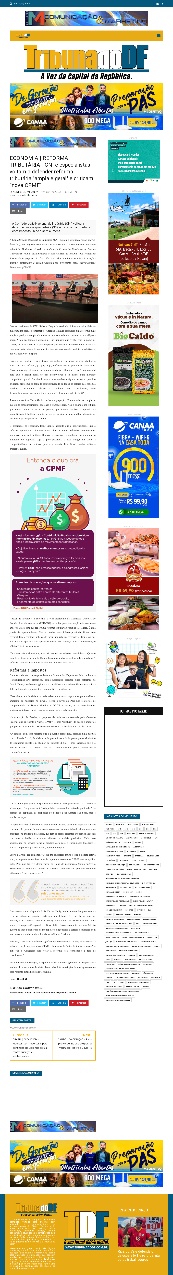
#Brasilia (120, 824)
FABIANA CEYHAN (123, 914)
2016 (126, 829)
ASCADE (138, 842)
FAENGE (137, 914)
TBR (107, 982)
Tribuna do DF (132, 987)
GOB (138, 923)
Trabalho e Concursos (138, 982)
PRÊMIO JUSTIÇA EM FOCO (129, 964)
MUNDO (132, 955)
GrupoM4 (135, 928)
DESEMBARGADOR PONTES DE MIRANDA (122, 878)
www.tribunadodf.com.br (23, 195)
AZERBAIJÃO (138, 847)
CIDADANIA (123, 860)
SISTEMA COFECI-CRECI (125, 977)
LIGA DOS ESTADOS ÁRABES (117, 946)
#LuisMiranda (148, 824)
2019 (133, 829)
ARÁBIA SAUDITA (113, 842)
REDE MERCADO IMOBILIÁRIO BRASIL (120, 968)
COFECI (142, 860)
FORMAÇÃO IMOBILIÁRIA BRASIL (119, 923)
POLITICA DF (130, 959)
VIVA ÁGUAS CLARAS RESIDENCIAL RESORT (123, 991)
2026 (121, 833)
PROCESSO (147, 964)
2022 (154, 829)
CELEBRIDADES (153, 856)
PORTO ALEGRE (145, 959)
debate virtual (33, 249)
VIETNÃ (146, 987)
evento (109, 914)
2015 (119, 829)
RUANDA (136, 973)
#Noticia (110, 829)
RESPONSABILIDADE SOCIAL (117, 973)
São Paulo (148, 973)
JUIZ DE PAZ (152, 937)
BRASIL (143, 851)
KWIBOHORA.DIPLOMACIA (127, 942)
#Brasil (109, 824)
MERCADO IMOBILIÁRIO (115, 955)
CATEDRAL (139, 856)
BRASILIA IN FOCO (113, 856)
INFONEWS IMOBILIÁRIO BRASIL (119, 932)
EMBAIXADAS (111, 905)
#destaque (133, 824)
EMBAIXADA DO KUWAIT (143, 901)
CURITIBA (110, 874)
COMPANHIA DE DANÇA (115, 865)
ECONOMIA (128, 892)
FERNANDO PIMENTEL (115, 919)
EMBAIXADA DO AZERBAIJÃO (117, 901)
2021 (147, 829)
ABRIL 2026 (131, 833)
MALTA (157, 946)
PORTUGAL (110, 964)
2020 (140, 829)
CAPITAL (127, 856)
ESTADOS (141, 910)
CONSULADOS (135, 865)
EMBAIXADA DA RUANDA (140, 896)
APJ (156, 838)
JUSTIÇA (109, 942)
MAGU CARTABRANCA (141, 946)
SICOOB (109, 977)
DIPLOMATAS (125, 887)
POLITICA (118, 959)
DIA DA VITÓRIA (148, 883)
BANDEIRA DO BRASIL (114, 851)
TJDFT (121, 982)
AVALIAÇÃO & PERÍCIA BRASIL (118, 847)
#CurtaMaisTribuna (44, 992)
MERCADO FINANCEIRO (128, 951)
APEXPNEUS (146, 838)
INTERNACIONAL (142, 932)
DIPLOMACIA (111, 887)
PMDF (108, 959)
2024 (107, 833)
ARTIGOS (127, 842)
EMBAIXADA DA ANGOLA (116, 896)
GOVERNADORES (150, 923)
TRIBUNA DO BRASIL (114, 987)
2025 (114, 833)
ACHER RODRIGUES (146, 833)
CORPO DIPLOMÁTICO (136, 869)
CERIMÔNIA (110, 860)
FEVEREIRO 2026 (133, 919)
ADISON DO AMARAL (114, 838)
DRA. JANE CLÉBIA (113, 892)
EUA (150, 910)
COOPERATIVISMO (151, 865)
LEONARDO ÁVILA (148, 942)
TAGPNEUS (155, 977)
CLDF (134, 860)
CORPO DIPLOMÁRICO (115, 869)
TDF (114, 982)
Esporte (129, 910)
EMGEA (123, 905)
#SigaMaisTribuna (65, 992)
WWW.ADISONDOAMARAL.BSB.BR (120, 996)
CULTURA (153, 869)
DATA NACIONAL (124, 874)
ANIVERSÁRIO (132, 838)
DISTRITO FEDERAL (142, 887)
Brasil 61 (22, 979)
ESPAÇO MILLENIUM (114, 910)
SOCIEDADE (142, 977)
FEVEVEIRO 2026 (149, 919)
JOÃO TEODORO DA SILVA (133, 937)
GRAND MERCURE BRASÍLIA (117, 928)
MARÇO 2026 (111, 951)
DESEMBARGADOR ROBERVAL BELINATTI (122, 883)
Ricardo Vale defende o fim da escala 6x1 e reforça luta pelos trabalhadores (139, 1255)
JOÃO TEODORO (112, 937)
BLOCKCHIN (132, 851)
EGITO (139, 892)
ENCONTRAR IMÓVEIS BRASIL (141, 905)
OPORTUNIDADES (146, 955)
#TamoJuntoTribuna (21, 992)
